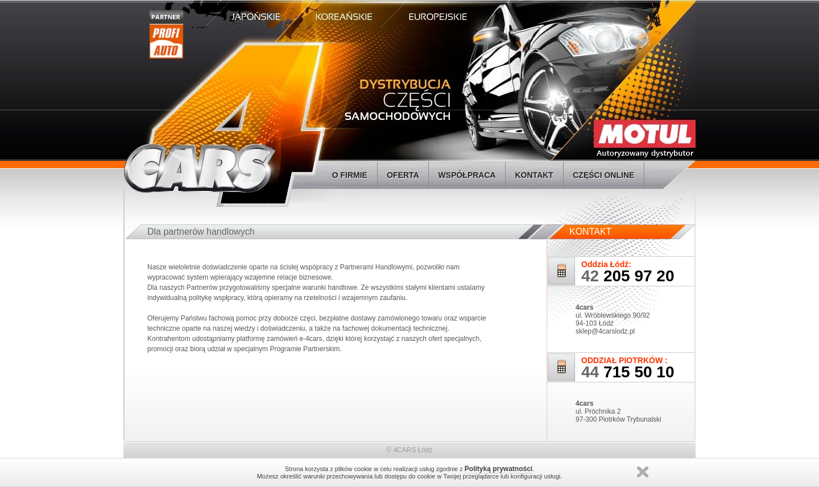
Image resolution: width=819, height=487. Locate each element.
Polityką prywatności (498, 469)
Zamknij (642, 472)
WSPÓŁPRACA (467, 175)
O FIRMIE (349, 175)
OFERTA (402, 175)
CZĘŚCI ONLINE (603, 175)
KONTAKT (534, 175)
